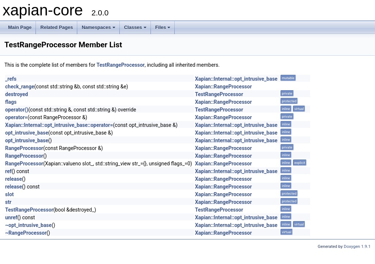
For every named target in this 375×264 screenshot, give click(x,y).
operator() (16, 110)
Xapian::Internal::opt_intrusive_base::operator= (59, 125)
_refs (10, 79)
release (13, 179)
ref (8, 171)
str (8, 202)
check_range (19, 86)
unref (11, 217)
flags (10, 102)
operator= (16, 117)
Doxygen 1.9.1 (357, 246)
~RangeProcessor (26, 233)
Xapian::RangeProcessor (223, 86)
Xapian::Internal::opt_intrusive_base (236, 79)
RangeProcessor (24, 148)
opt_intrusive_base (26, 133)
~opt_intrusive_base (28, 225)
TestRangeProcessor (120, 65)
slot (9, 194)
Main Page (19, 27)
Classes (135, 27)
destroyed (16, 94)
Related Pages (56, 27)
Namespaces (98, 27)
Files (163, 27)
